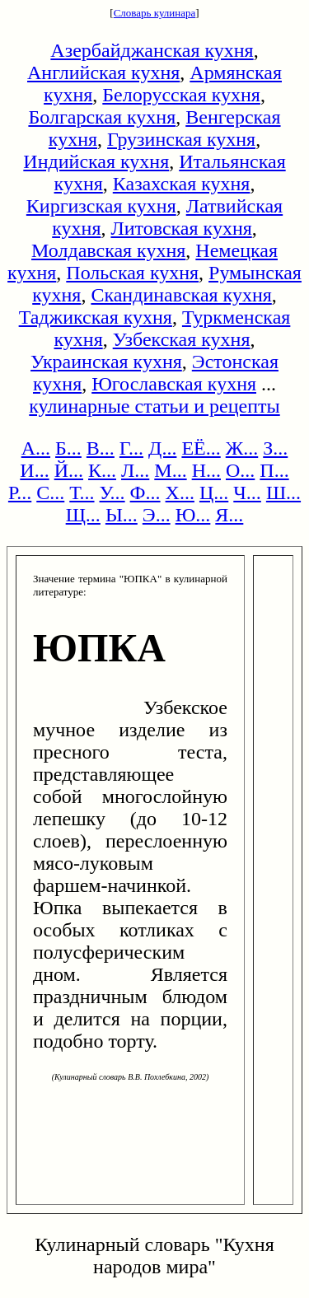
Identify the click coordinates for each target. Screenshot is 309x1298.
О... (240, 470)
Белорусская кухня (181, 94)
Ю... (193, 514)
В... (101, 448)
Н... (206, 470)
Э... (157, 514)
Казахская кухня (181, 183)
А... (35, 448)
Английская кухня (103, 72)
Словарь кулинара (155, 13)
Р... (19, 492)
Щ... (83, 514)
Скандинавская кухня (181, 295)
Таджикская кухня (95, 317)
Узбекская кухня (181, 339)
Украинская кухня (106, 361)
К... (102, 470)
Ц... (213, 492)
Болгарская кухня (102, 117)
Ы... (121, 514)
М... (170, 470)
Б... (68, 448)
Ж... (242, 448)
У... (112, 492)
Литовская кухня (180, 228)
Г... (131, 448)
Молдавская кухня (108, 250)
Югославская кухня (173, 384)
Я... (229, 514)
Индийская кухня (96, 161)
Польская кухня (132, 272)
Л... (135, 470)
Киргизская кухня (101, 206)
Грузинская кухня (181, 139)
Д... (162, 448)
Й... (68, 470)
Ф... (145, 492)
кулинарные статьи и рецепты (154, 406)
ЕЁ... (200, 448)
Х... (180, 492)
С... (50, 492)
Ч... (247, 492)
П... (274, 470)
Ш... (283, 492)
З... (275, 448)
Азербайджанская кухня (151, 50)
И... (34, 470)
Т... (81, 492)
